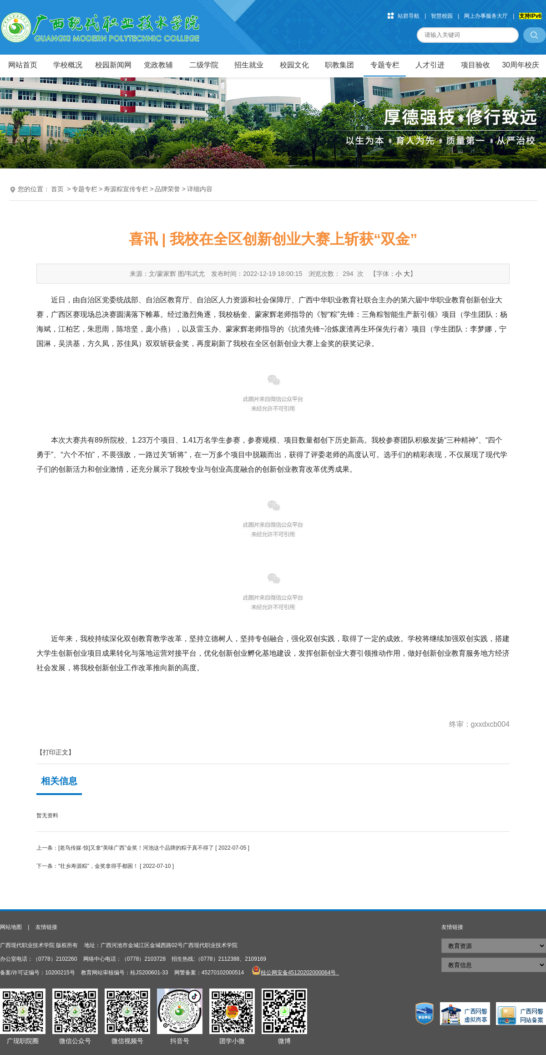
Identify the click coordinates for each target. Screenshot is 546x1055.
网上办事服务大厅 (486, 16)
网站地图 (11, 927)
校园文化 (294, 65)
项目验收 (475, 65)
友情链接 (46, 927)
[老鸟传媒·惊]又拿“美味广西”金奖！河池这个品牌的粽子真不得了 (136, 848)
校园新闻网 (113, 65)
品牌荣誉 (167, 189)
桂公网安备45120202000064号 (300, 972)
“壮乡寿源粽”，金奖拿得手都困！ (98, 866)
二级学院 (203, 65)
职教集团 (339, 65)
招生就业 (248, 65)
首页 (57, 189)
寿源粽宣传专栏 (126, 189)
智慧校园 (442, 16)
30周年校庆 (520, 65)
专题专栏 (384, 65)
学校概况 (67, 65)
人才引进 (430, 65)
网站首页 (22, 65)
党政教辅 (158, 65)
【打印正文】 (55, 752)
